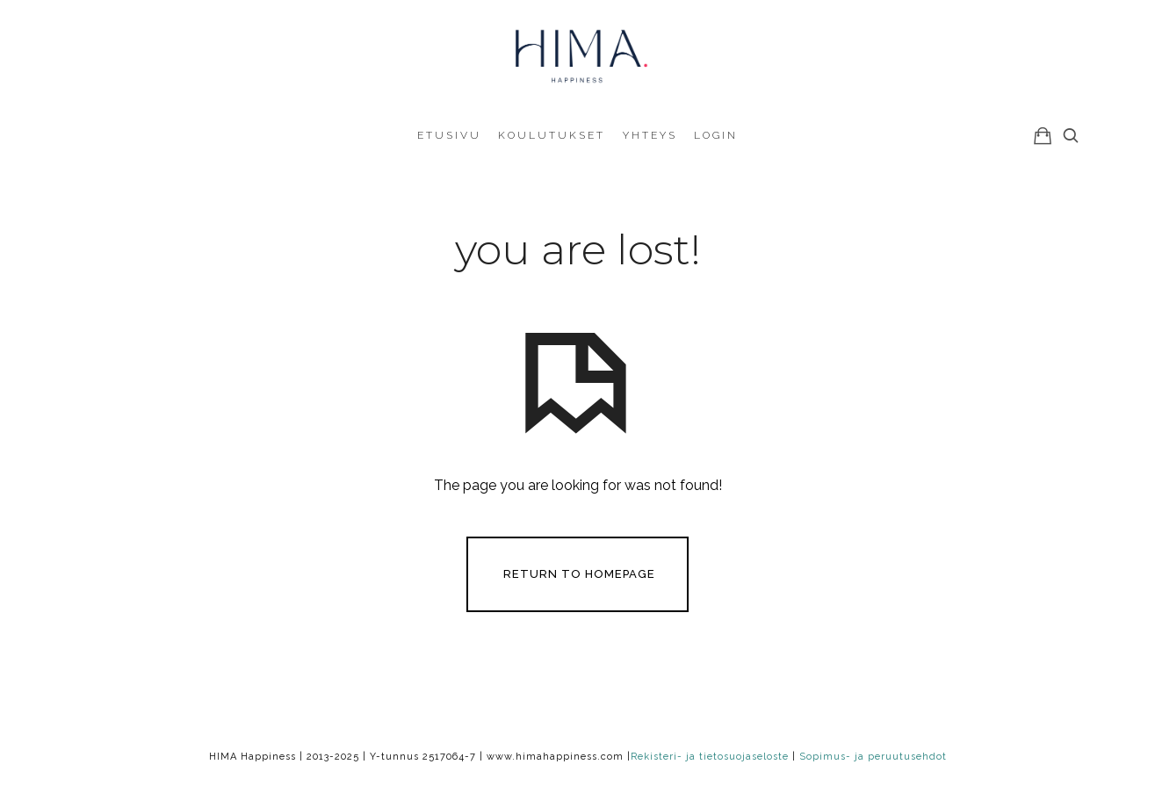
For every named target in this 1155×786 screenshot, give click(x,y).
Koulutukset (551, 135)
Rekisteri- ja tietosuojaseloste (710, 756)
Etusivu (449, 135)
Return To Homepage (579, 573)
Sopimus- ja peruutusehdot (873, 756)
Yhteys (650, 135)
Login (716, 135)
